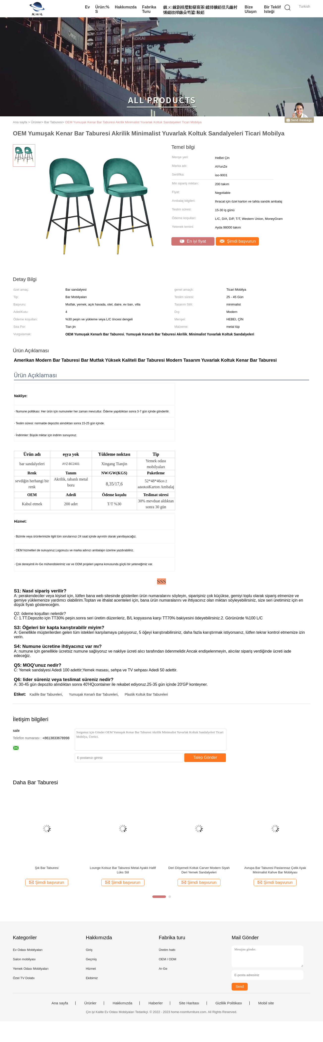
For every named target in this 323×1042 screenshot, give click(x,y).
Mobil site (266, 1003)
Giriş (89, 950)
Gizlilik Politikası (228, 1003)
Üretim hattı (167, 950)
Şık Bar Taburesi (46, 868)
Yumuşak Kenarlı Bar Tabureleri (93, 694)
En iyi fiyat (193, 241)
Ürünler (90, 1003)
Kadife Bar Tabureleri (45, 694)
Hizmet (91, 968)
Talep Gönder (205, 757)
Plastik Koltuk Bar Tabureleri (146, 694)
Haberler (155, 1003)
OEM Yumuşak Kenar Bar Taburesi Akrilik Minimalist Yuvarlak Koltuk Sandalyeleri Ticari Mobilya (133, 122)
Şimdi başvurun (238, 241)
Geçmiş (91, 959)
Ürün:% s (102, 9)
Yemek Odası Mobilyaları (31, 968)
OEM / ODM (167, 959)
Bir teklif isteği (272, 9)
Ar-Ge (163, 968)
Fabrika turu (149, 9)
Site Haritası (189, 1003)
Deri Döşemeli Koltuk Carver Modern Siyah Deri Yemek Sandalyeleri (199, 870)
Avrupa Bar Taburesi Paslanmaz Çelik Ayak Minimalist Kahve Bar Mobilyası (275, 870)
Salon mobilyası (24, 959)
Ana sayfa (60, 1003)
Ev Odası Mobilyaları (28, 950)
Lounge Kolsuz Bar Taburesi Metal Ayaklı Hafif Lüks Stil (123, 870)
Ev (87, 7)
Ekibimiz (92, 978)
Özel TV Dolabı (24, 978)
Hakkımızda (125, 7)
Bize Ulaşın (251, 9)
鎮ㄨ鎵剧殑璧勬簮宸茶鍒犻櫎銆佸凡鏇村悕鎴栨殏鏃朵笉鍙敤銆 (200, 10)
